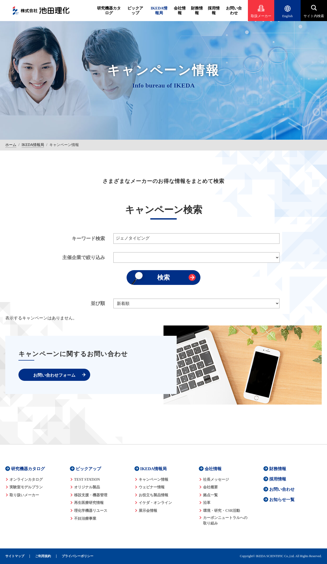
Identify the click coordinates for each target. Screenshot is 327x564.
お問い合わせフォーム (54, 375)
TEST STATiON (87, 480)
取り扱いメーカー (24, 495)
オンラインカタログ (26, 480)
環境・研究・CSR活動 (221, 511)
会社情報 (180, 10)
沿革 (206, 503)
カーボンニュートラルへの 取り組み (225, 520)
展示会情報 (148, 511)
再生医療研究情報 (89, 503)
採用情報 (214, 10)
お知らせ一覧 (282, 499)
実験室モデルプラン (26, 487)
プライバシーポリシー (77, 556)
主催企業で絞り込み (83, 257)
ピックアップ (135, 10)
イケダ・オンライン (155, 503)
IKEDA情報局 (159, 10)
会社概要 (210, 487)
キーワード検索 (88, 238)
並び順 (98, 303)
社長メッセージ (216, 480)
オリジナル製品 (87, 487)
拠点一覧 (210, 495)
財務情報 (197, 10)
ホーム (10, 145)
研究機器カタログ (109, 10)
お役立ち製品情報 (153, 495)
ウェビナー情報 (152, 487)
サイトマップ (14, 556)
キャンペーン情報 (153, 480)
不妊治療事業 (85, 519)
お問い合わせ (234, 10)
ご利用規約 (43, 556)
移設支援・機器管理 (90, 495)
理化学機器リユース (90, 511)
